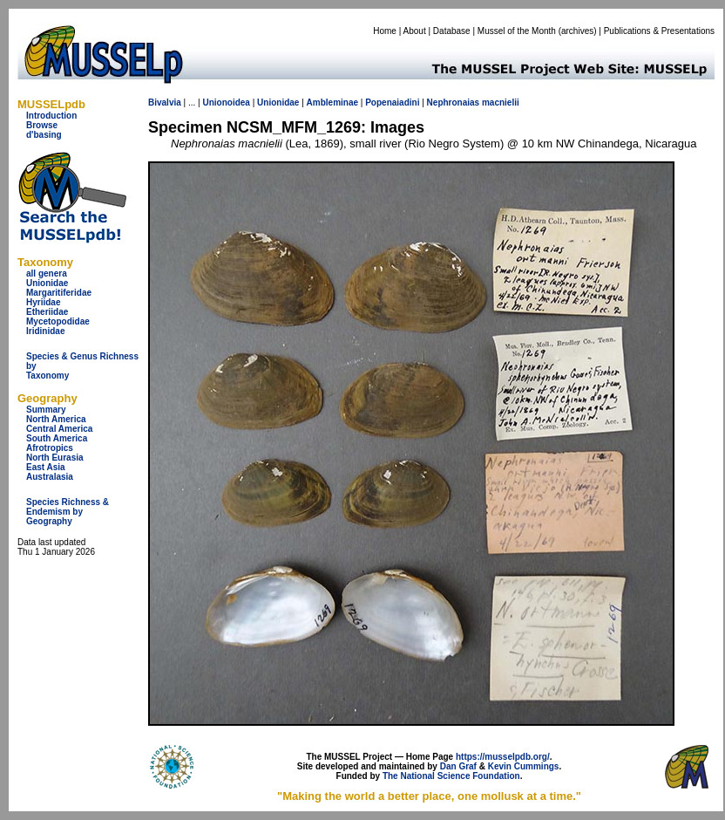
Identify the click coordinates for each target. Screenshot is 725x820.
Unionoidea (225, 102)
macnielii (500, 102)
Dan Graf (458, 766)
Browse (42, 125)
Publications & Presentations (659, 31)
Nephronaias (453, 102)
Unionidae (47, 283)
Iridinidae (45, 331)
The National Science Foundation (451, 776)
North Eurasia (55, 457)
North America (56, 419)
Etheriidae (47, 312)
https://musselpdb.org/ (503, 757)
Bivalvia (164, 102)
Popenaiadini (392, 102)
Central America (59, 429)
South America (56, 438)
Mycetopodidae (58, 321)
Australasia (49, 477)
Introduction (51, 115)
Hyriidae (43, 302)
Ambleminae (332, 102)
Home (384, 31)
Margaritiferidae (58, 292)
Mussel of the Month (517, 31)
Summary (46, 409)
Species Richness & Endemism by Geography (67, 511)
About (414, 31)
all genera (46, 273)
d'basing (44, 135)
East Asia (45, 467)
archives (577, 31)
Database (452, 31)
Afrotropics (49, 448)
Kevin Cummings (523, 766)
